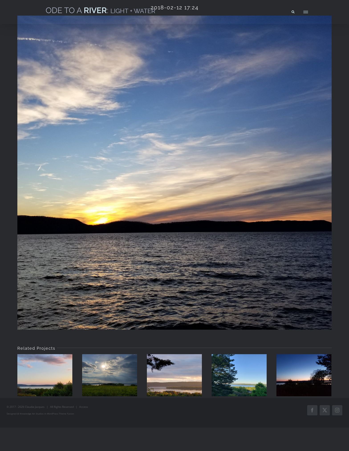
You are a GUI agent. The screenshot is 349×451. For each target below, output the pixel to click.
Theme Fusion (66, 413)
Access (83, 407)
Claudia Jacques (35, 407)
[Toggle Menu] (305, 12)
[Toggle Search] (293, 11)
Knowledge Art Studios (32, 413)
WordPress (52, 413)
